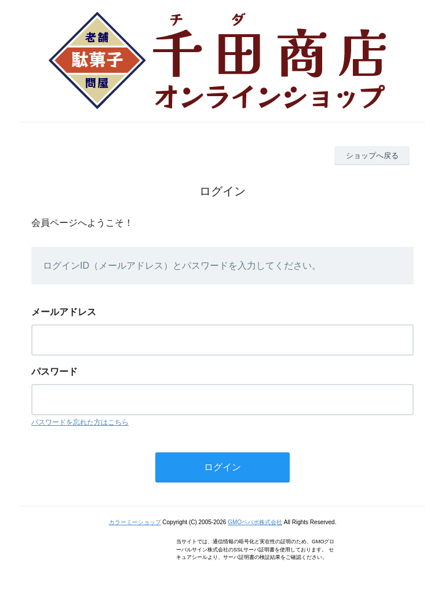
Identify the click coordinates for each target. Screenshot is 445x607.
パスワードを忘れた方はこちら (80, 422)
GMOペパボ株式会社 (255, 522)
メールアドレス (63, 312)
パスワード (54, 371)
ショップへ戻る (372, 155)
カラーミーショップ (135, 522)
